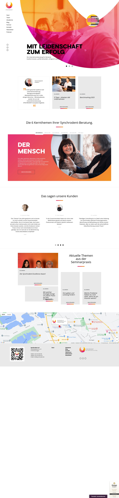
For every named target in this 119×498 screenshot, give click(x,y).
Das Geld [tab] (80, 132)
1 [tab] (55, 245)
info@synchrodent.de (39, 357)
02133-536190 (38, 354)
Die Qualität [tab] (73, 132)
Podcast (9, 32)
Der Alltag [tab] (47, 132)
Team (8, 17)
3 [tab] (60, 245)
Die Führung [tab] (55, 132)
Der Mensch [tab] (39, 132)
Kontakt (8, 27)
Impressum (68, 352)
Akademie (9, 20)
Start (8, 15)
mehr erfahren (26, 172)
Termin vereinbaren (98, 496)
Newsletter (9, 30)
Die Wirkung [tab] (64, 132)
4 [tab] (63, 245)
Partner (8, 25)
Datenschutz (68, 353)
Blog (7, 22)
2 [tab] (58, 245)
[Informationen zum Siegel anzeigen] (114, 496)
